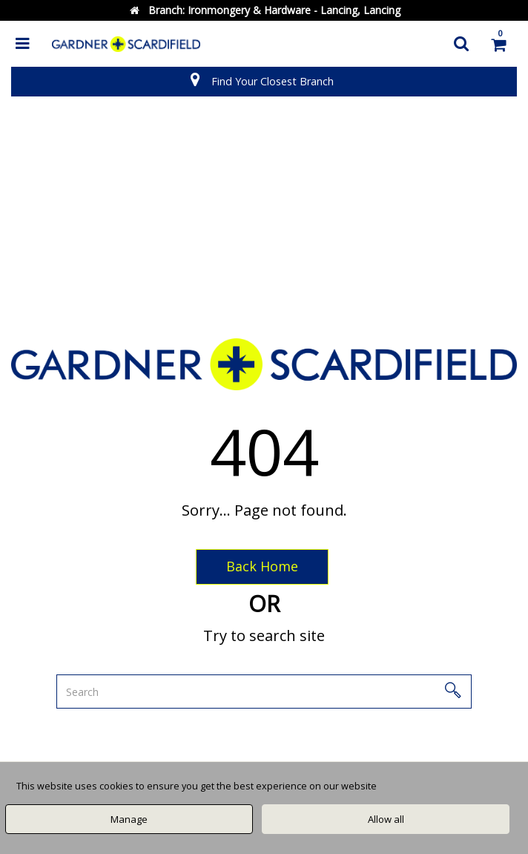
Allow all (386, 819)
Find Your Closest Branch (272, 81)
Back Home (262, 566)
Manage (129, 819)
